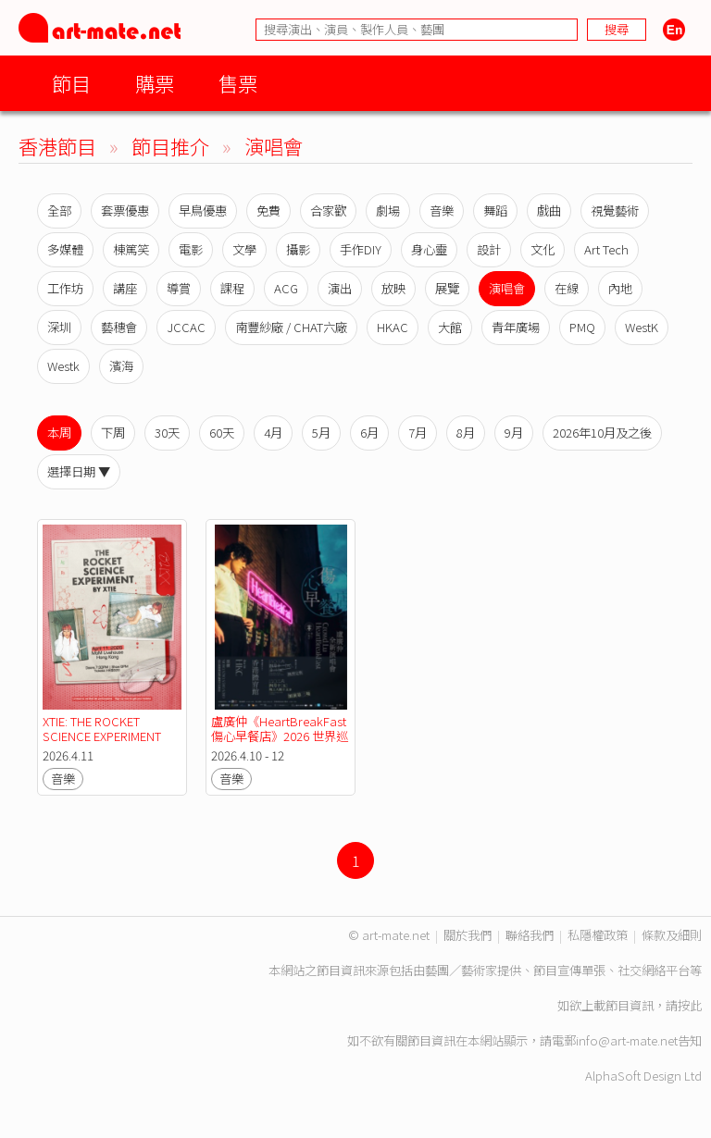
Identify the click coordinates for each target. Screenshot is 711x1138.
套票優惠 (125, 210)
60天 (221, 432)
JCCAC (186, 327)
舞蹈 (495, 210)
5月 (321, 432)
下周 (113, 432)
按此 (690, 1005)
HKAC (392, 327)
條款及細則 (672, 935)
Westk (63, 366)
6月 (369, 432)
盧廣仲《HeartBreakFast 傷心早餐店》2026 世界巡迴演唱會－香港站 (280, 736)
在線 (567, 288)
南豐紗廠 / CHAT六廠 (291, 327)
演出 (340, 288)
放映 (393, 288)
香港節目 (57, 145)
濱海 (121, 366)
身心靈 (429, 249)
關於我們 (467, 935)
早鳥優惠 (203, 210)
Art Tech (606, 249)
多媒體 (65, 249)
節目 (71, 82)
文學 (244, 249)
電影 (191, 249)
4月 (273, 432)
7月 (417, 432)
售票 (237, 82)
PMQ (582, 327)
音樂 (442, 210)
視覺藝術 (615, 210)
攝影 (298, 249)
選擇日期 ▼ (78, 471)
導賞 (179, 288)
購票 (154, 82)
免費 (268, 210)
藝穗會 (119, 327)
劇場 (388, 210)
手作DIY (360, 249)
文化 (542, 249)
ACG (286, 288)
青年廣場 (516, 327)
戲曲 (549, 210)
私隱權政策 (598, 935)
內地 (620, 288)
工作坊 (65, 288)
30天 (167, 432)
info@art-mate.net (627, 1040)
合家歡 (328, 210)
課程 (232, 288)
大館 (450, 327)
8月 (465, 432)
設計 (489, 249)
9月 (514, 432)
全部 (59, 210)
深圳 (59, 327)
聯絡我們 (529, 935)
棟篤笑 (131, 249)
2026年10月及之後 (602, 432)
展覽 (447, 288)
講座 (125, 288)
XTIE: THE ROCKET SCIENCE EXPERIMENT (102, 728)
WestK (641, 327)
